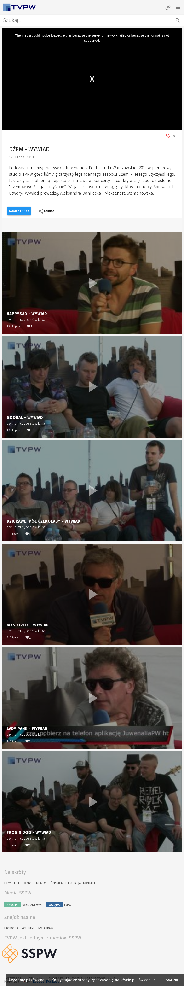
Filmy (8, 883)
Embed (46, 211)
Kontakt (89, 883)
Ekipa (38, 883)
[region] (92, 79)
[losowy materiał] (168, 7)
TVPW (58, 904)
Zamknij (171, 980)
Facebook (11, 928)
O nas (28, 883)
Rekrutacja (73, 883)
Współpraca (53, 883)
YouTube (28, 928)
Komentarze (19, 211)
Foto (18, 883)
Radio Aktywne (23, 904)
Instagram (45, 928)
